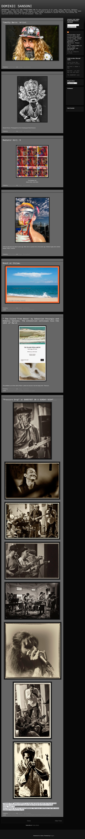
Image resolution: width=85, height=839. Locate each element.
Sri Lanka (25, 309)
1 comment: (26, 389)
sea (21, 309)
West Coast (31, 309)
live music (35, 815)
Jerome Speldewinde (27, 815)
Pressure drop (41, 815)
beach (8, 309)
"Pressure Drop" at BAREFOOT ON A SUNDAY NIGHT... (30, 400)
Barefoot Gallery (14, 390)
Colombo (13, 815)
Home (29, 821)
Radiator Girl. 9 (12, 140)
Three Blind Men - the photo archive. (73, 63)
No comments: (27, 67)
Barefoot (9, 815)
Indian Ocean (17, 309)
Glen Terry (18, 815)
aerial (8, 390)
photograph (26, 390)
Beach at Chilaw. (12, 263)
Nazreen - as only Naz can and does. (73, 71)
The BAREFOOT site (73, 75)
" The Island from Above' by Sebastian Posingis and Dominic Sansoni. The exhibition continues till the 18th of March (31, 321)
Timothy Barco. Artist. (15, 23)
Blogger (52, 835)
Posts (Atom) (35, 825)
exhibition (20, 390)
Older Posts (58, 821)
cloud (11, 309)
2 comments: (26, 308)
